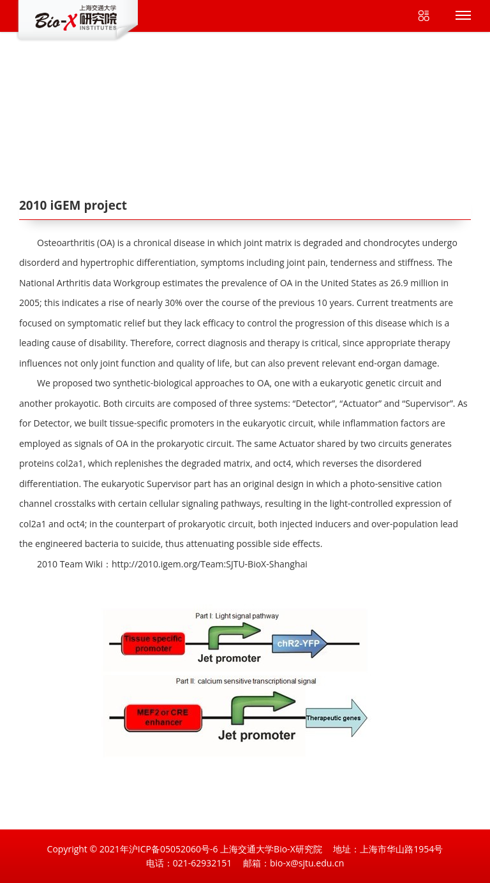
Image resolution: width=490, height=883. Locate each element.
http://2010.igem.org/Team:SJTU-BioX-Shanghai (210, 564)
